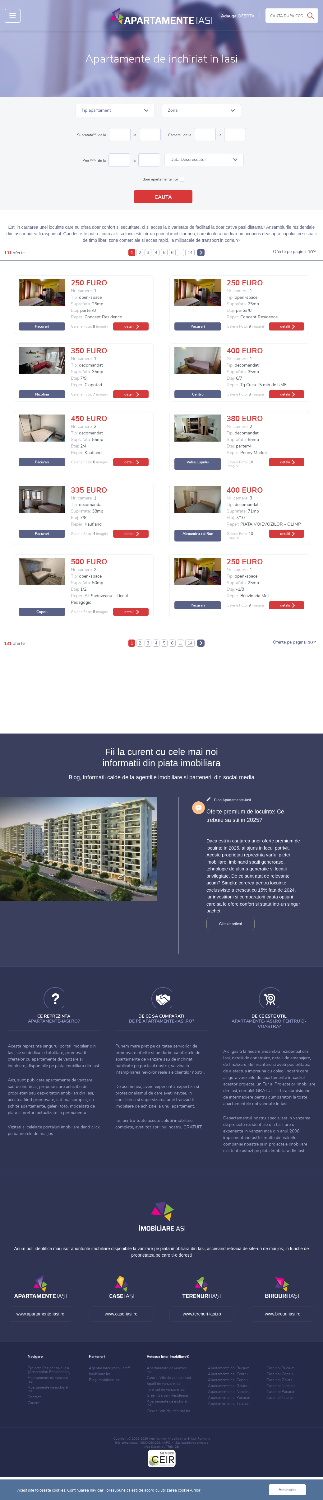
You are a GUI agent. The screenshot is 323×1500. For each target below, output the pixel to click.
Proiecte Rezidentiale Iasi (49, 1370)
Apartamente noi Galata (227, 1386)
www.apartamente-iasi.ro (40, 1313)
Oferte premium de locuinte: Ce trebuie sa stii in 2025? (245, 816)
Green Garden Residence (167, 1395)
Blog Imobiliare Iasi (104, 1380)
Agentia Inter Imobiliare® (110, 1368)
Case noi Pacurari (280, 1392)
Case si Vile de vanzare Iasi (169, 1378)
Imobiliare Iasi (100, 1374)
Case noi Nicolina (280, 1386)
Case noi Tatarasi (280, 1397)
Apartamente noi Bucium (228, 1368)
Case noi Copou (279, 1374)
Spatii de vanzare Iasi (164, 1383)
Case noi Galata (279, 1380)
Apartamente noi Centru (228, 1374)
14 (189, 253)
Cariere (33, 1403)
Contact (34, 1397)
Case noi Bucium (280, 1368)
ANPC (166, 1442)
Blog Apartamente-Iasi (232, 800)
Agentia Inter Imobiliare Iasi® (169, 1438)
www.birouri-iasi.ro (282, 1313)
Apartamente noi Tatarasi (228, 1403)
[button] (115, 110)
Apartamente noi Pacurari (229, 1397)
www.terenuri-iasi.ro (202, 1313)
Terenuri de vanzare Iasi (166, 1389)
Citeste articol (230, 924)
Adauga (238, 16)
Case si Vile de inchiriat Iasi (169, 1411)
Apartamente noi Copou (228, 1380)
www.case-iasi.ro (121, 1313)
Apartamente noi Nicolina (229, 1392)
